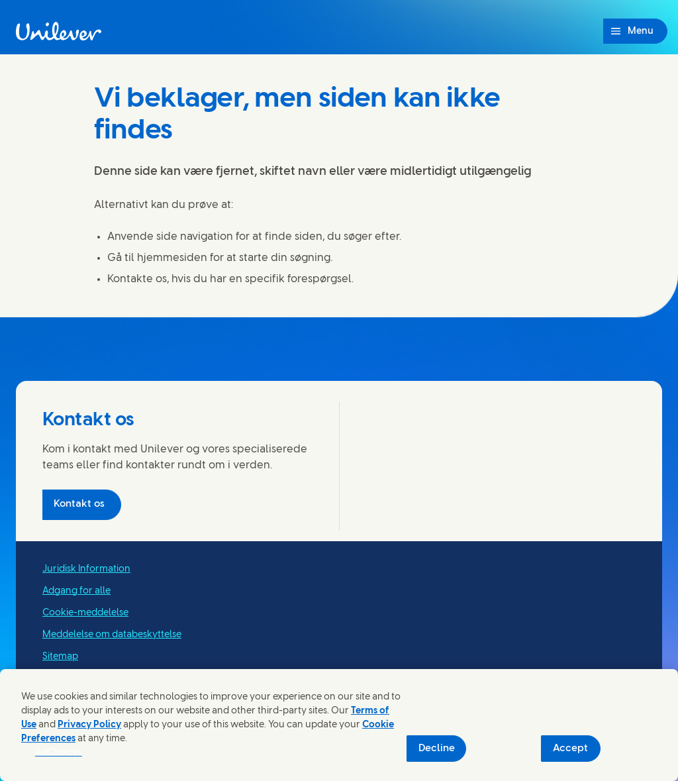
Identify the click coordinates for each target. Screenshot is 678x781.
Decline (436, 748)
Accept (570, 748)
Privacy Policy (89, 725)
